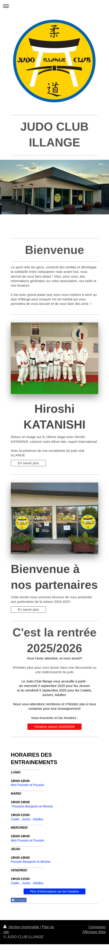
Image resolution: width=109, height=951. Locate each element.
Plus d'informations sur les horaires (54, 891)
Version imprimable (21, 927)
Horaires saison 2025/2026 (54, 726)
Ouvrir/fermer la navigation (54, 6)
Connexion (97, 927)
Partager (19, 900)
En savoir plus (28, 463)
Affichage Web (94, 932)
